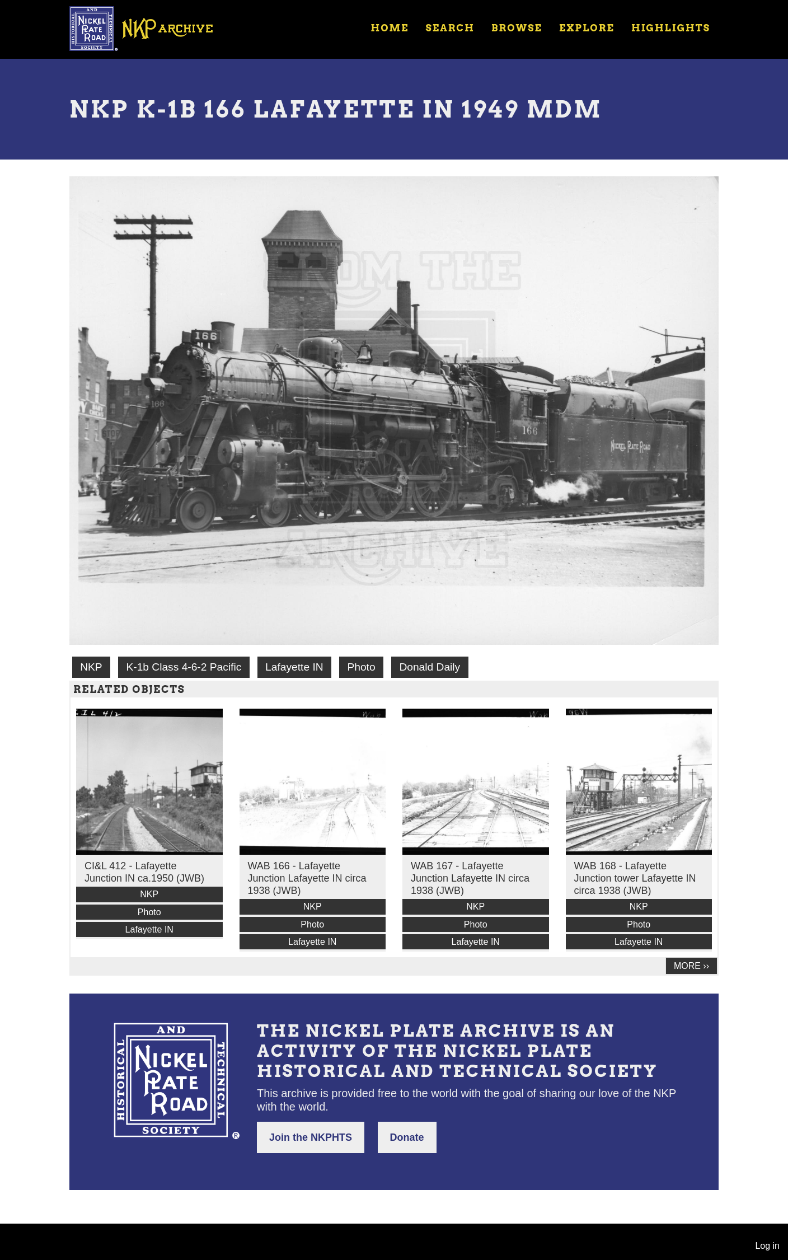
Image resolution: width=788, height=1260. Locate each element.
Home (389, 28)
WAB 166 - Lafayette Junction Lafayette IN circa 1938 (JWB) (307, 878)
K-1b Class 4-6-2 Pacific (183, 667)
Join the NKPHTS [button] (310, 1137)
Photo (361, 667)
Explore (587, 28)
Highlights (670, 28)
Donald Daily (429, 667)
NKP (91, 667)
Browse (516, 28)
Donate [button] (407, 1137)
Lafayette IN (294, 667)
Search (450, 28)
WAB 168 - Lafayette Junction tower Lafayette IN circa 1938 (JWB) (635, 878)
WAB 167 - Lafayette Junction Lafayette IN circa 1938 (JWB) (470, 878)
